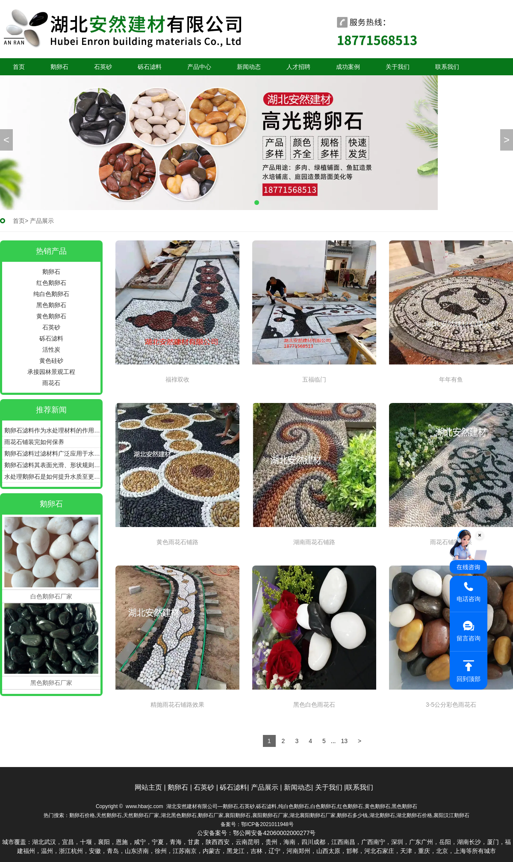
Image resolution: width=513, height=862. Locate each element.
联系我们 (447, 66)
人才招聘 (298, 66)
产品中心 (199, 66)
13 (344, 741)
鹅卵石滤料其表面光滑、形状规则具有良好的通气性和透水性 (52, 465)
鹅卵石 (59, 66)
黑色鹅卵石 (51, 305)
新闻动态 (249, 66)
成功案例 (348, 66)
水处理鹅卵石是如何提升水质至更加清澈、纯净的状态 (52, 476)
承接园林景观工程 (51, 371)
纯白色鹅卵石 (51, 293)
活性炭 (51, 349)
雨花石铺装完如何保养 (34, 441)
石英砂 (103, 66)
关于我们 (398, 66)
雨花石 (51, 382)
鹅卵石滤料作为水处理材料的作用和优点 (52, 430)
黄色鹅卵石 (51, 316)
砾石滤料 (150, 66)
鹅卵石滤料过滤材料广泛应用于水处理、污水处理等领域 (52, 453)
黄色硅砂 (51, 360)
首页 (19, 66)
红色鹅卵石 (51, 282)
